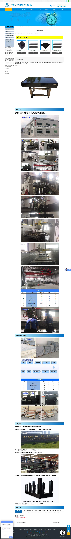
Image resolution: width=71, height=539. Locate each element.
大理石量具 (8, 33)
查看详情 (21, 52)
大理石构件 (8, 31)
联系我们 (62, 9)
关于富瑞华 (24, 9)
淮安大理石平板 (21, 515)
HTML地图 (47, 536)
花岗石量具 (8, 44)
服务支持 (47, 9)
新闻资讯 (54, 9)
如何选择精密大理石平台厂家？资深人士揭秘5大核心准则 (9, 56)
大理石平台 (8, 29)
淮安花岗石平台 (57, 522)
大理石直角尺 (9, 46)
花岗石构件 (8, 41)
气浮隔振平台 (9, 37)
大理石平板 (20, 529)
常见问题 (39, 9)
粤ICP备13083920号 (43, 536)
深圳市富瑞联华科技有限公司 (21, 33)
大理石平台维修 (9, 35)
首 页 (9, 9)
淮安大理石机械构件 (23, 522)
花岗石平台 (8, 39)
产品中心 (16, 9)
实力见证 (31, 9)
